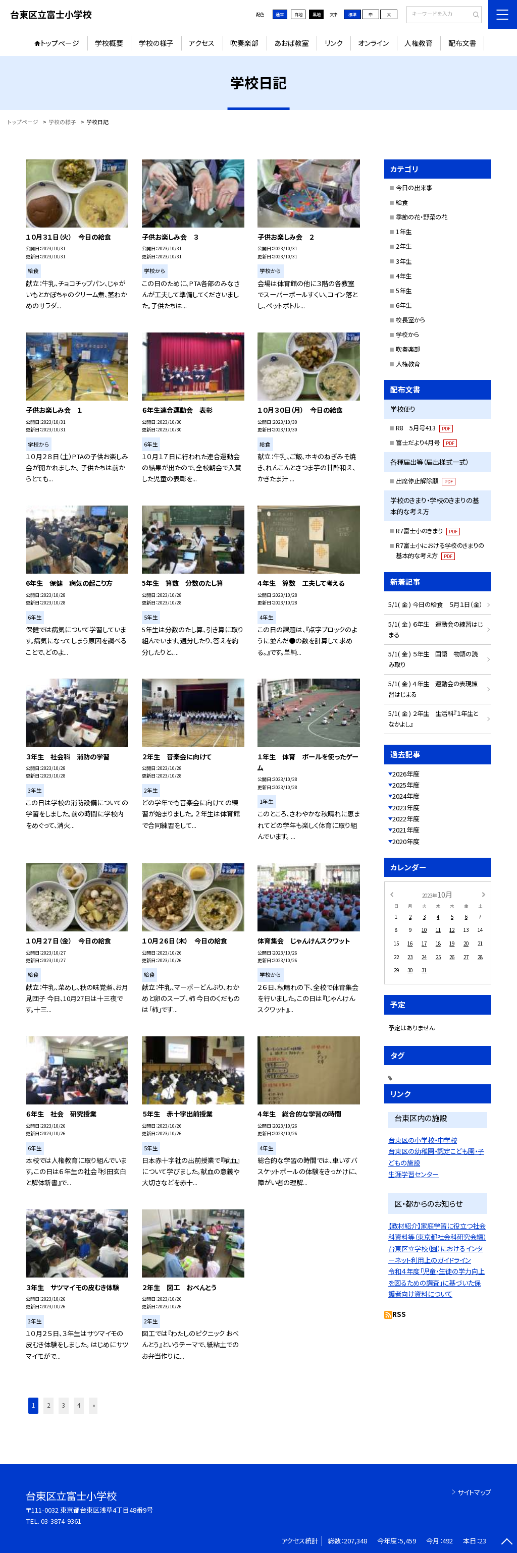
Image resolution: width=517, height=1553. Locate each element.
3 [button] (63, 1405)
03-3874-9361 (61, 1521)
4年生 (403, 276)
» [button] (93, 1405)
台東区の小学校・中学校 (422, 1140)
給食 (402, 202)
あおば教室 (291, 43)
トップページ (59, 43)
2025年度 (406, 785)
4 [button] (78, 1405)
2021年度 (406, 830)
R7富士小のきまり (428, 530)
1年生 (403, 231)
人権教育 (418, 43)
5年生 (403, 290)
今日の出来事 (414, 187)
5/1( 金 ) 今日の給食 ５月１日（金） (435, 604)
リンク (334, 43)
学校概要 (109, 43)
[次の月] (483, 894)
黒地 (317, 14)
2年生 (403, 246)
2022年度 (406, 818)
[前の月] (391, 894)
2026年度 (406, 774)
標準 (352, 14)
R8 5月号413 (424, 427)
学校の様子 (156, 43)
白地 (298, 14)
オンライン (373, 43)
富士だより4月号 (426, 442)
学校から (407, 334)
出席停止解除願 (425, 480)
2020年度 (406, 841)
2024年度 (406, 796)
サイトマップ (474, 1492)
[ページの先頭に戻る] (506, 1542)
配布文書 (462, 43)
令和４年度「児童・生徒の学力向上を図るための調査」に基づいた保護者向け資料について (436, 1282)
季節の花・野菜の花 (421, 216)
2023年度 (406, 807)
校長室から (410, 319)
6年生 (403, 305)
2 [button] (48, 1405)
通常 (280, 14)
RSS (399, 1314)
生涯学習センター (413, 1174)
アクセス (202, 43)
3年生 (403, 261)
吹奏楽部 (244, 43)
